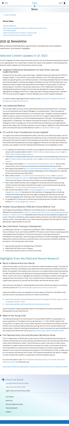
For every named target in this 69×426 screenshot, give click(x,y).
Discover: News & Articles (15, 406)
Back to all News (10, 15)
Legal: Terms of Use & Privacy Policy (18, 393)
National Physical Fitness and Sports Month (17, 35)
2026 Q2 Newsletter (9, 26)
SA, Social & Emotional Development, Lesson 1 (41, 168)
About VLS (9, 402)
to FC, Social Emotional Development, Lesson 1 (39, 164)
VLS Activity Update (9, 31)
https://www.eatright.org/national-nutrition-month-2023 (37, 287)
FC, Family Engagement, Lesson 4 (39, 189)
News (35, 9)
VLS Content (10, 399)
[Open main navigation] (5, 3)
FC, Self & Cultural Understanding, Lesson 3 (47, 152)
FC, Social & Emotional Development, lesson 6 (29, 187)
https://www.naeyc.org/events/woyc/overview (48, 330)
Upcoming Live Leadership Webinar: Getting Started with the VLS (25, 28)
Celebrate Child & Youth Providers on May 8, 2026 (19, 33)
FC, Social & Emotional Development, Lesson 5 (36, 175)
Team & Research (12, 410)
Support (8, 414)
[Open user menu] (62, 3)
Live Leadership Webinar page (49, 128)
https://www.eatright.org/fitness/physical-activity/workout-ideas (27, 304)
